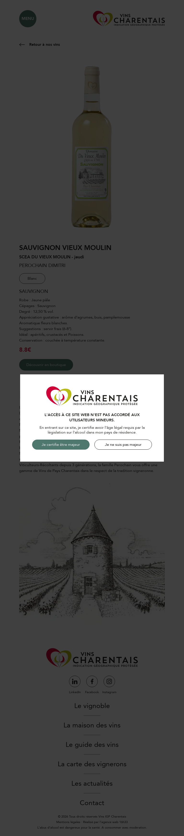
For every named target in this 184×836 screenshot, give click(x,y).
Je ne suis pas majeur (123, 444)
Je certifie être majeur (61, 444)
